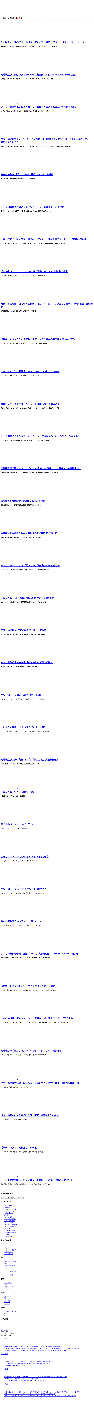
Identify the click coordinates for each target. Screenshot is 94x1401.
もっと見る (4, 1354)
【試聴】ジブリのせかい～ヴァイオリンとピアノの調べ (29, 986)
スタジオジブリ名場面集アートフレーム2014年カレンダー (30, 371)
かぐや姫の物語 (9, 1230)
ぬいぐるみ (8, 1283)
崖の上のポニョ (9, 1223)
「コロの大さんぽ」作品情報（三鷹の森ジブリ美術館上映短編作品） (27, 1363)
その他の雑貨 (8, 1275)
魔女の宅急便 (8, 1213)
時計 (5, 1298)
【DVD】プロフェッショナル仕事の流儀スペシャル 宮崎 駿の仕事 (34, 271)
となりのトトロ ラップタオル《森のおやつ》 (24, 889)
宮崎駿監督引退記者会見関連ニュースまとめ (23, 501)
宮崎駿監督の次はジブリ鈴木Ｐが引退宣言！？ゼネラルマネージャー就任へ (39, 74)
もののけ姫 (8, 1217)
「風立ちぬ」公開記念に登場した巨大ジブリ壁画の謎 (27, 598)
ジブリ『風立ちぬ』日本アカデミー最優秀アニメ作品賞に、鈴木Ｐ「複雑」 (39, 107)
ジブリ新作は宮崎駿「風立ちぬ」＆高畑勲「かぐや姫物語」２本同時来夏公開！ (41, 1083)
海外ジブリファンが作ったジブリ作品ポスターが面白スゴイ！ (32, 404)
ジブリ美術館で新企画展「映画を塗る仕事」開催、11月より (24, 1380)
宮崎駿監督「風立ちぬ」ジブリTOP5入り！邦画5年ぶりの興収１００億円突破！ (41, 468)
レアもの (7, 1304)
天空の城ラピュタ (10, 1209)
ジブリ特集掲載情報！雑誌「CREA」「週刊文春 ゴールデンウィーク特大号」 (41, 953)
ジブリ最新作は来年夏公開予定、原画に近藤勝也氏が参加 (30, 1115)
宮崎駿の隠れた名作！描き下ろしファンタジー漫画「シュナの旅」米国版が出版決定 (32, 1346)
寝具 (5, 1263)
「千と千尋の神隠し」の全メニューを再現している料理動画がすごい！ (37, 1180)
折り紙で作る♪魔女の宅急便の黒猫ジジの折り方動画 (27, 174)
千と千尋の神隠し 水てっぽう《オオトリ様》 (23, 727)
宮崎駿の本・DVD (10, 1232)
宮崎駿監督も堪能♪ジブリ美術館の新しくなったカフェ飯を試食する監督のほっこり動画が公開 (35, 1350)
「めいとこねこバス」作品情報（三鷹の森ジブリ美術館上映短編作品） (27, 1362)
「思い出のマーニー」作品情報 (14, 1365)
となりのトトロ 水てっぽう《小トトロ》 (21, 695)
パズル (6, 1285)
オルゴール (8, 1300)
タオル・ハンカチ (10, 1261)
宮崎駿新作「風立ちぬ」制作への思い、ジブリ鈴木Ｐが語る (31, 1050)
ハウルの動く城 (9, 1221)
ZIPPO (6, 1296)
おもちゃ (7, 1288)
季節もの (7, 1302)
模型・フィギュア (10, 1286)
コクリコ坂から (9, 1226)
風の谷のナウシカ (10, 1207)
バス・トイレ (8, 1252)
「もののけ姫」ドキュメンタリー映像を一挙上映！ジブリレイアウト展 (37, 1018)
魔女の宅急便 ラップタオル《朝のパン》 (21, 921)
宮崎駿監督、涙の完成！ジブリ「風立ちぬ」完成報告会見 (30, 759)
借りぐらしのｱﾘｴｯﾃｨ (11, 1224)
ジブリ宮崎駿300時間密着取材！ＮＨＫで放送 (23, 630)
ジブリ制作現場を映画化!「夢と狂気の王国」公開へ (27, 662)
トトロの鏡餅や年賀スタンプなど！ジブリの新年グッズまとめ (32, 207)
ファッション (8, 1269)
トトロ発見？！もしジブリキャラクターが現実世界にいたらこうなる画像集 (39, 436)
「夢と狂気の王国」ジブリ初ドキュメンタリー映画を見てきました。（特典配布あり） (44, 239)
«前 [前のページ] (2, 1338)
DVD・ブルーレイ (10, 1311)
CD (5, 1313)
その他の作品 (8, 1236)
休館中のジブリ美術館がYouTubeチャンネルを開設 (21, 1379)
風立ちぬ (7, 1228)
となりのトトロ (9, 1211)
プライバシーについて (8, 1330)
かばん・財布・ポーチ (11, 1271)
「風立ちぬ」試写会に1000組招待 (17, 792)
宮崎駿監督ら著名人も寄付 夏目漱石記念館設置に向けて (29, 533)
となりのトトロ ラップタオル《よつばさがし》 (25, 856)
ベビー (6, 1273)
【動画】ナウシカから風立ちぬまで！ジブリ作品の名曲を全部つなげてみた (39, 339)
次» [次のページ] (9, 1338)
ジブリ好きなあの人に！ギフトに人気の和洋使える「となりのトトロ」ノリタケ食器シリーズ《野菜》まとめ (40, 1396)
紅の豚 (6, 1215)
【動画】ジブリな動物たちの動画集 (19, 1147)
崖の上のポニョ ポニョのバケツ (17, 824)
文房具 (6, 1267)
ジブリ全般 (8, 1205)
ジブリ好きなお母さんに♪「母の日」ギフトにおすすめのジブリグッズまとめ (29, 1394)
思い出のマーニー (10, 1234)
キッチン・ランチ (10, 1250)
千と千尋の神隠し (10, 1219)
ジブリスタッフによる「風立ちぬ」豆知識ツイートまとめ (30, 565)
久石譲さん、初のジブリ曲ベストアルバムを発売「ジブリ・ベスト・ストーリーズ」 (44, 42)
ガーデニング (8, 1254)
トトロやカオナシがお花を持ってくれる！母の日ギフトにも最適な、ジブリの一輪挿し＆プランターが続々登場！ (41, 1348)
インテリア (8, 1248)
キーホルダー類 (9, 1265)
